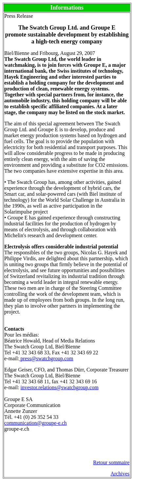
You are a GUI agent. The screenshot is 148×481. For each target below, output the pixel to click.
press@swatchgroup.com (46, 358)
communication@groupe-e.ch (35, 423)
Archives (120, 473)
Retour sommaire (111, 462)
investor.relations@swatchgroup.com (59, 387)
